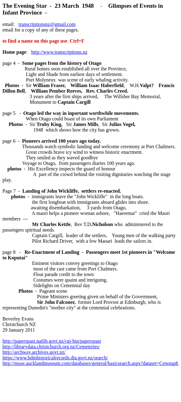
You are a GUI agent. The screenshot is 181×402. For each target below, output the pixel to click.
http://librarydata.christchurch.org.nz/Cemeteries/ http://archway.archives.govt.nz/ (51, 349)
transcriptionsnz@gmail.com (47, 24)
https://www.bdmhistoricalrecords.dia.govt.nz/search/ (55, 357)
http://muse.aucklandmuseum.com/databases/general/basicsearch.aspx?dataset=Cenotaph (90, 363)
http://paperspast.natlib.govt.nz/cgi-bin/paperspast (51, 341)
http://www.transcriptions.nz (59, 52)
